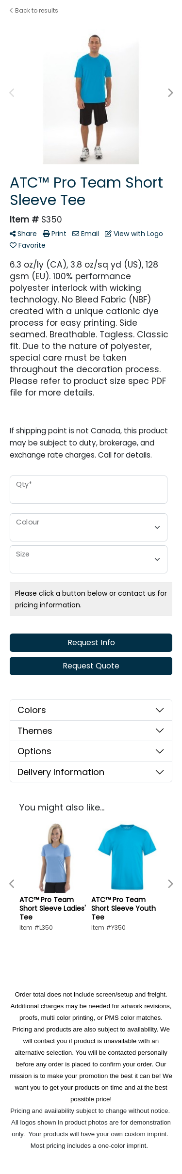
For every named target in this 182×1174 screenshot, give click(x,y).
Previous (12, 93)
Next (170, 93)
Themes (34, 731)
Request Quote (91, 665)
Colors (31, 710)
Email (85, 233)
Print (54, 233)
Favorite (28, 245)
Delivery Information (60, 772)
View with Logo (134, 233)
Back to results (34, 10)
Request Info (91, 642)
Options (34, 751)
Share (23, 233)
